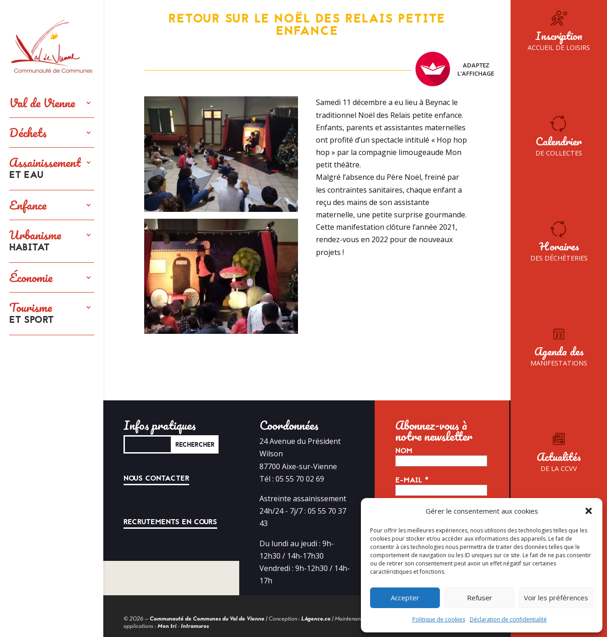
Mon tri (166, 626)
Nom (403, 450)
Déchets (28, 132)
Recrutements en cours (170, 521)
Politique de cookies (438, 619)
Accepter (405, 597)
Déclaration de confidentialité (508, 619)
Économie (30, 277)
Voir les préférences (556, 597)
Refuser (479, 597)
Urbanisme (35, 241)
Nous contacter (156, 478)
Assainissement (45, 169)
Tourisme (31, 314)
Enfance (27, 204)
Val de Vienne (42, 102)
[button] (588, 510)
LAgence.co (316, 619)
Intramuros (195, 626)
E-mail (412, 480)
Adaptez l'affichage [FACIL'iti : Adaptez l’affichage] (455, 69)
